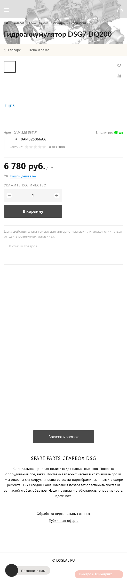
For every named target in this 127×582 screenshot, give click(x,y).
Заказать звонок (64, 436)
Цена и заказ (39, 50)
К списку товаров (23, 245)
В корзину (33, 211)
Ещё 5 (10, 106)
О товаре (13, 50)
